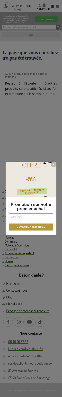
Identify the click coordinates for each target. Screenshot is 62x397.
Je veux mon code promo (31, 227)
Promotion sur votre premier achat (31, 206)
